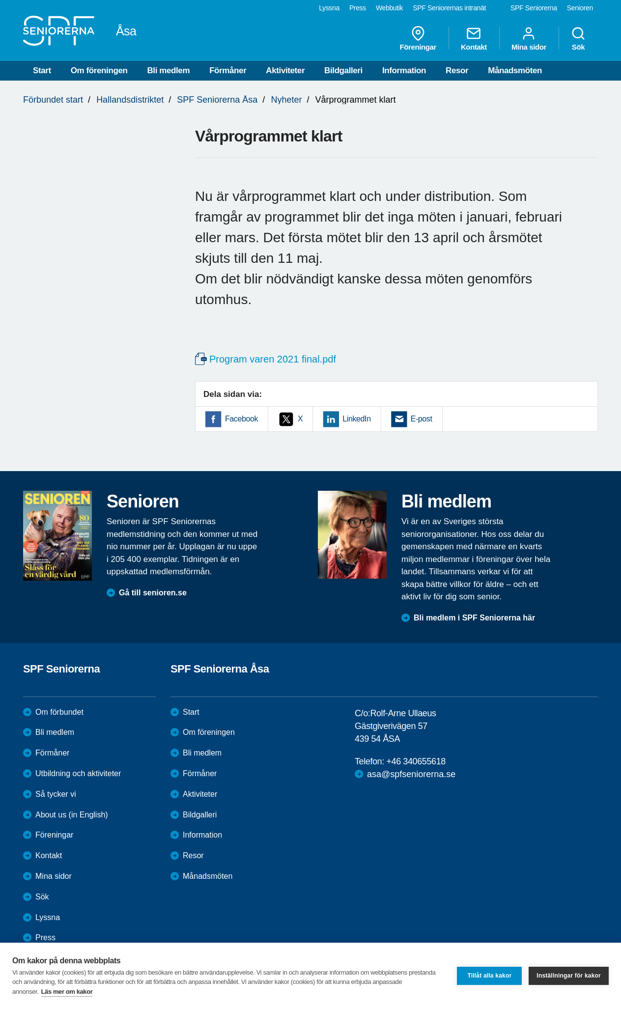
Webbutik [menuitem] (389, 8)
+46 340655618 (415, 761)
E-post (421, 419)
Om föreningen (99, 70)
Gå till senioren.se (153, 593)
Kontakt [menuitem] (474, 38)
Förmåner (227, 70)
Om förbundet (59, 712)
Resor (457, 70)
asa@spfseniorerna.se (411, 774)
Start (42, 70)
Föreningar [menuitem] (418, 38)
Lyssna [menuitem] (329, 8)
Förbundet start (53, 99)
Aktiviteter (285, 70)
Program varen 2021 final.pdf (272, 359)
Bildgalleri (343, 70)
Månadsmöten (515, 70)
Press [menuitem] (357, 8)
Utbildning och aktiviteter (78, 773)
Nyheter (286, 99)
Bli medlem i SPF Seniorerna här (474, 618)
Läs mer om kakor (67, 991)
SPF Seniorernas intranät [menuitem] (449, 8)
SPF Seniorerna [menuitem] (533, 8)
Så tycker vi (55, 794)
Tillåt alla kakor (489, 975)
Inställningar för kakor (568, 975)
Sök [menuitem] (578, 38)
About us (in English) (71, 815)
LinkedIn (356, 419)
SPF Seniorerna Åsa (217, 99)
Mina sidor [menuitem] (528, 38)
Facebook (241, 419)
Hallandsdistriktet (130, 99)
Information (404, 70)
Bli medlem (168, 70)
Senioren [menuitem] (580, 8)
